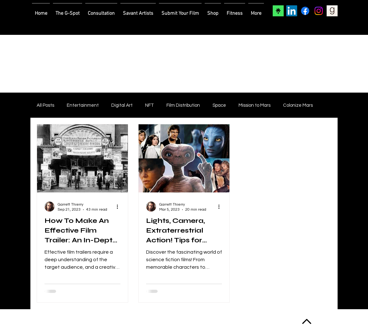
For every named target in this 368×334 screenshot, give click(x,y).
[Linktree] (278, 10)
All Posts (45, 105)
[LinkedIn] (291, 10)
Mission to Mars (255, 105)
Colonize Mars (298, 105)
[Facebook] (305, 10)
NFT (149, 105)
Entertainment (83, 105)
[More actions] (119, 206)
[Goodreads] (332, 10)
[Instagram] (318, 10)
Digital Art (122, 105)
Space (219, 105)
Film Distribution (183, 105)
